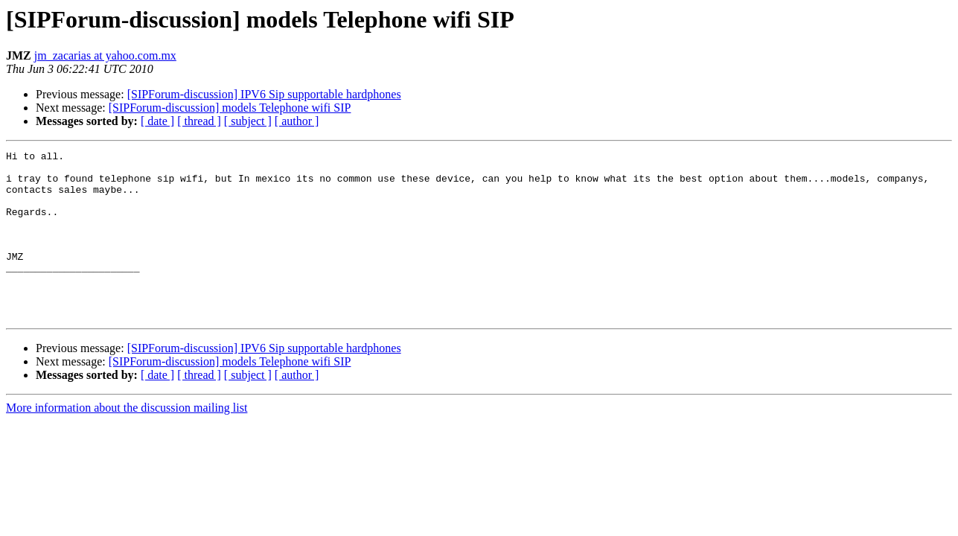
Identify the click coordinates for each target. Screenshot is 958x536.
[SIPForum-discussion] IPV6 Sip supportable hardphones (264, 94)
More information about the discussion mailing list (126, 441)
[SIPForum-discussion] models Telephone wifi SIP (230, 107)
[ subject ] (248, 121)
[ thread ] (199, 121)
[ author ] (297, 121)
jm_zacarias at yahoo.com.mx (105, 55)
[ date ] (157, 121)
